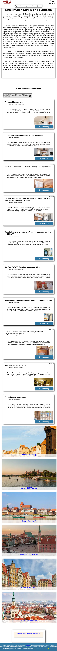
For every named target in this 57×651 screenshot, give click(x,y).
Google (28, 645)
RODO (36, 648)
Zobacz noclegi (44, 127)
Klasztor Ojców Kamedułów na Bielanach (28, 633)
